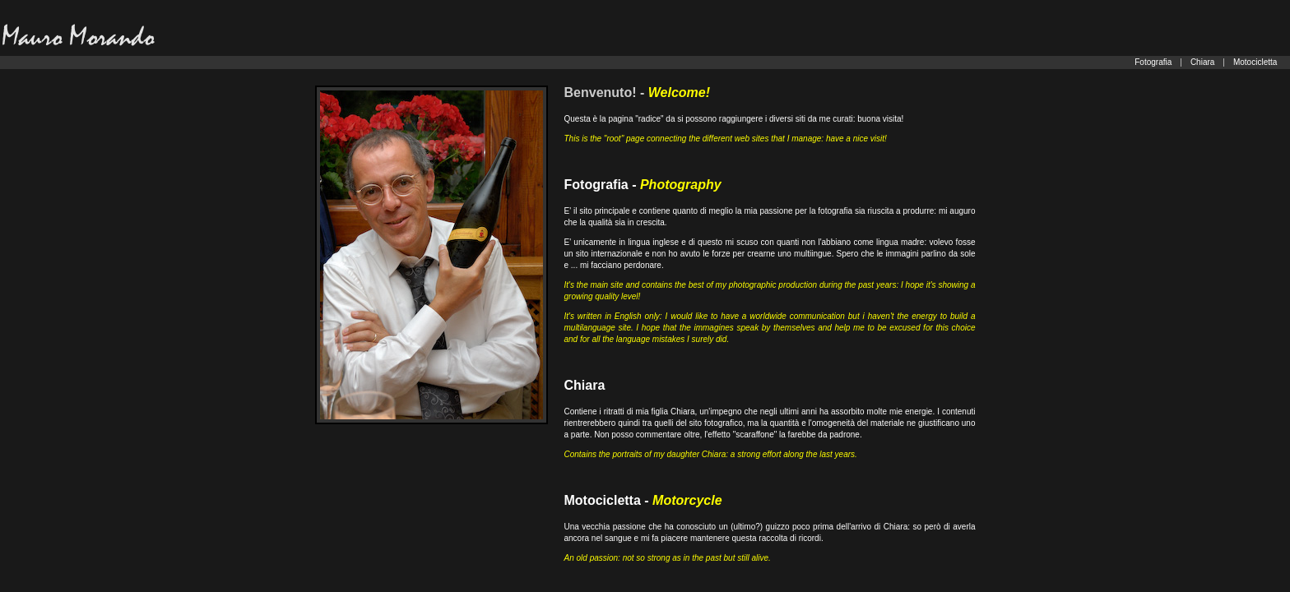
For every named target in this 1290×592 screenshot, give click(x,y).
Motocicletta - (643, 500)
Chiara (1202, 62)
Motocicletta (1255, 62)
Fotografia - (643, 185)
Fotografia (1153, 62)
